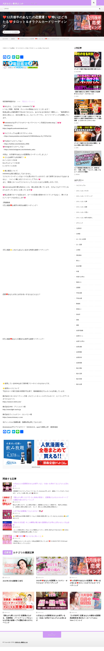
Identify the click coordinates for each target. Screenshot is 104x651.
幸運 (77, 271)
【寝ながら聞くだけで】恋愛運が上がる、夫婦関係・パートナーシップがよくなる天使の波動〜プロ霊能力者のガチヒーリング (18, 622)
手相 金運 (79, 298)
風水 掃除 (79, 367)
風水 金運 (79, 383)
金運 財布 (79, 356)
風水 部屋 (79, 377)
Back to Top (52, 639)
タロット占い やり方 (82, 192)
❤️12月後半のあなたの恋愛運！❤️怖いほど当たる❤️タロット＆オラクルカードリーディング (85, 585)
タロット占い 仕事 (82, 203)
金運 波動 (79, 346)
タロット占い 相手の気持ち (85, 219)
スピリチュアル (81, 187)
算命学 (78, 314)
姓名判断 (78, 73)
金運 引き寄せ (80, 340)
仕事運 (78, 234)
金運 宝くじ (80, 335)
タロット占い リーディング (85, 197)
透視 (77, 97)
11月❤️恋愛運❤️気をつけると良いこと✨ (28, 538)
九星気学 (79, 229)
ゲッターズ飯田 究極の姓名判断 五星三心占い (87, 70)
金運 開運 (79, 362)
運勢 (77, 149)
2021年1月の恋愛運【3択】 (14, 582)
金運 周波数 (80, 330)
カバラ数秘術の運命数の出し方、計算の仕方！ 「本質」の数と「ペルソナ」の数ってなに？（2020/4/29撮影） (87, 171)
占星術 (78, 250)
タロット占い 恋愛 (82, 208)
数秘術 (78, 176)
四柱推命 (79, 256)
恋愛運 (16, 33)
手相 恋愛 (79, 293)
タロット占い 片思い (82, 213)
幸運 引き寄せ (80, 277)
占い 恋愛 (79, 245)
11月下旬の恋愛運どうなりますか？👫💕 (28, 513)
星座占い (79, 309)
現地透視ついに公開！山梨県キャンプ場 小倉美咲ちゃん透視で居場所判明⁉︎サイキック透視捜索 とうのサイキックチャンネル (87, 120)
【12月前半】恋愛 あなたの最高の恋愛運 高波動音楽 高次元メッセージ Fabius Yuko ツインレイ (85, 621)
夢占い (78, 261)
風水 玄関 (79, 372)
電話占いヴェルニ (28, 103)
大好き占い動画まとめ (22, 646)
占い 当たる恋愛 (81, 240)
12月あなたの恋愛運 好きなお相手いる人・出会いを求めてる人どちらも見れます (51, 621)
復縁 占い (79, 282)
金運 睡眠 (79, 351)
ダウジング (79, 224)
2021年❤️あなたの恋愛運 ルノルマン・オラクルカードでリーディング (51, 583)
